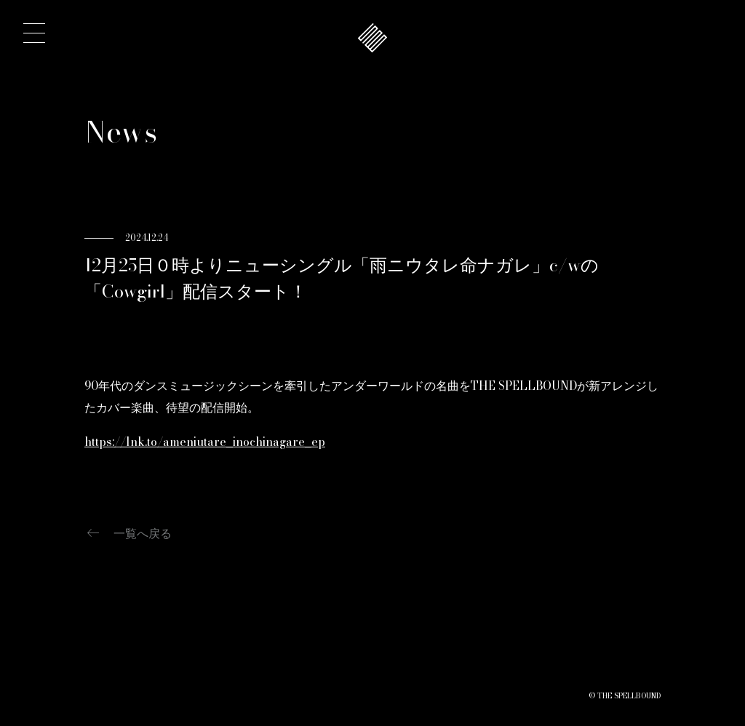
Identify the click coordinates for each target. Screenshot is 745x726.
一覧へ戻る (128, 533)
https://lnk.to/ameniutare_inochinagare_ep (204, 441)
